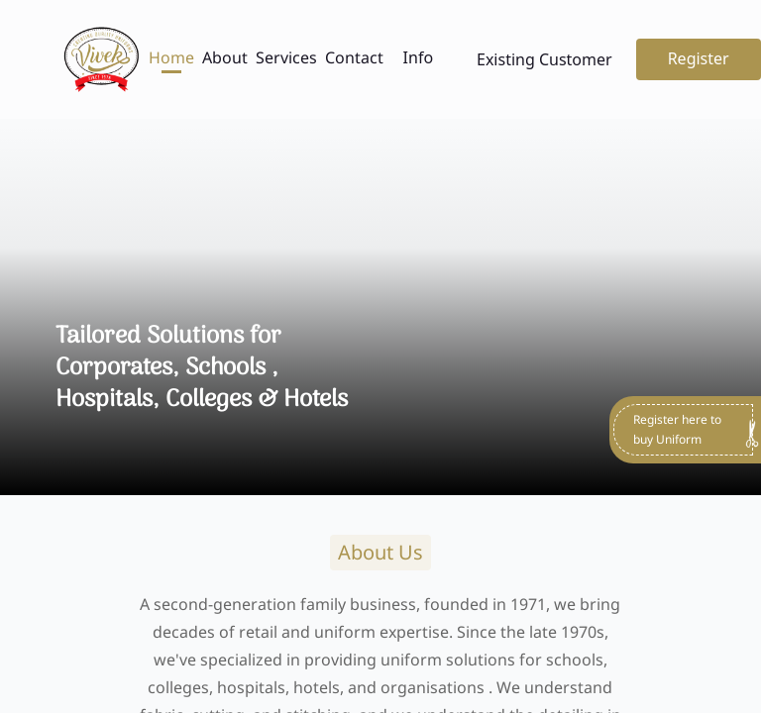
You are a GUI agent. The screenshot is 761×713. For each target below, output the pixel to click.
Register (698, 58)
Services (286, 57)
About (225, 57)
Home (171, 57)
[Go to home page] (101, 59)
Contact (354, 57)
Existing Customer (544, 59)
